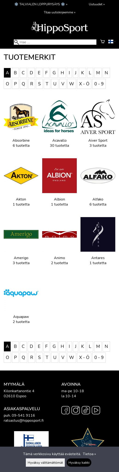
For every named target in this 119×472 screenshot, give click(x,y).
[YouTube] (96, 411)
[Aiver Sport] (97, 127)
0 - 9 (99, 84)
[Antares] (97, 244)
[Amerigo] (21, 244)
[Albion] (59, 185)
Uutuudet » (97, 4)
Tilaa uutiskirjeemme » (59, 12)
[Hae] (55, 42)
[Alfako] (97, 185)
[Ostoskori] (102, 42)
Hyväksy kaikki (78, 462)
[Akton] (21, 185)
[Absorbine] (21, 127)
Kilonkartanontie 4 (19, 391)
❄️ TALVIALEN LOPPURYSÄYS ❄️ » (40, 4)
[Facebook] (65, 411)
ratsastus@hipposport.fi (24, 420)
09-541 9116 (23, 415)
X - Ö (84, 84)
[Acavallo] (59, 127)
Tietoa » (89, 454)
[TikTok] (86, 411)
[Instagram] (75, 411)
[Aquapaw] (21, 303)
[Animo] (59, 244)
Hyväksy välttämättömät (45, 462)
